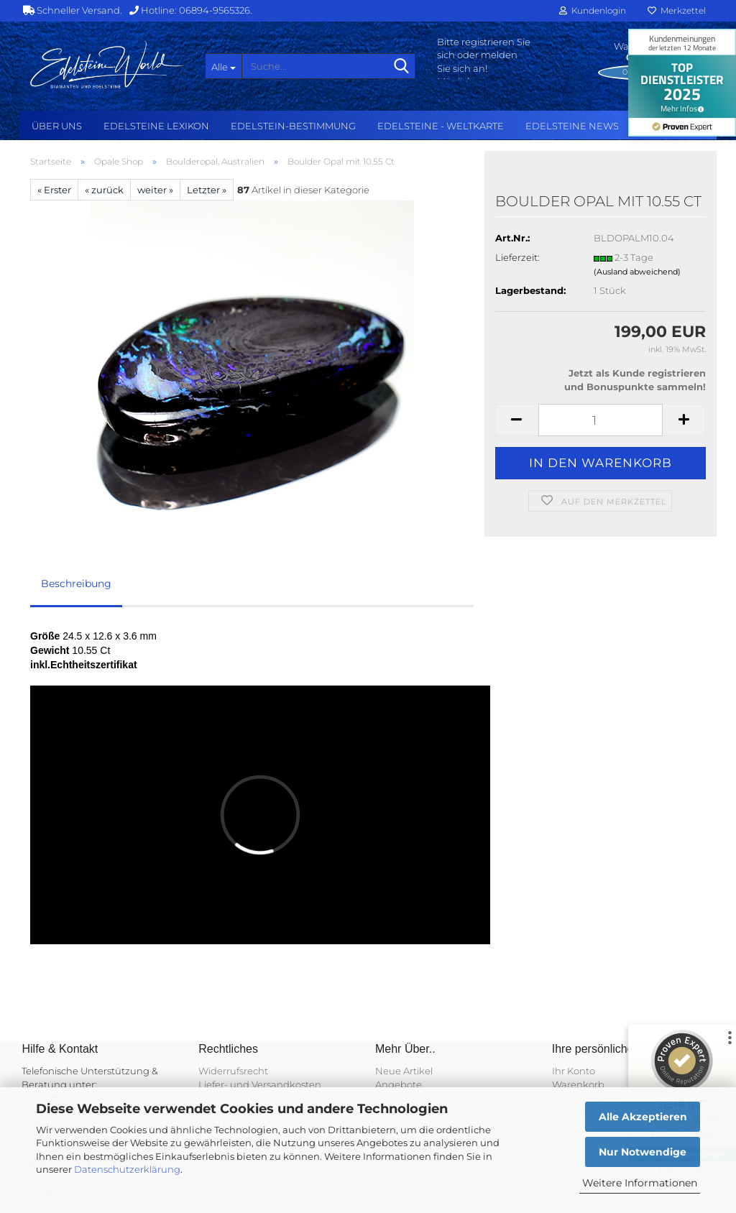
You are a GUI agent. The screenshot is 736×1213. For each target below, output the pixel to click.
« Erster (54, 189)
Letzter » (206, 189)
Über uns (57, 126)
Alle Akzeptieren (643, 1116)
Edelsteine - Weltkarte (440, 126)
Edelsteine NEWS (572, 126)
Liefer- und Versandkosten (259, 1084)
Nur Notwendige (642, 1151)
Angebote (398, 1084)
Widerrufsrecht (233, 1070)
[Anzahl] (600, 420)
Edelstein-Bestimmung (293, 126)
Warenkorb (578, 1084)
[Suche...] (223, 66)
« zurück (104, 189)
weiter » (155, 189)
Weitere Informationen (639, 1182)
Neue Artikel (404, 1070)
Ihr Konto (573, 1070)
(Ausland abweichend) (637, 272)
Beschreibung (76, 583)
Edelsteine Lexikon (156, 126)
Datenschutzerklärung (127, 1169)
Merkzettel (677, 10)
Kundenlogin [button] (592, 10)
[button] (516, 420)
